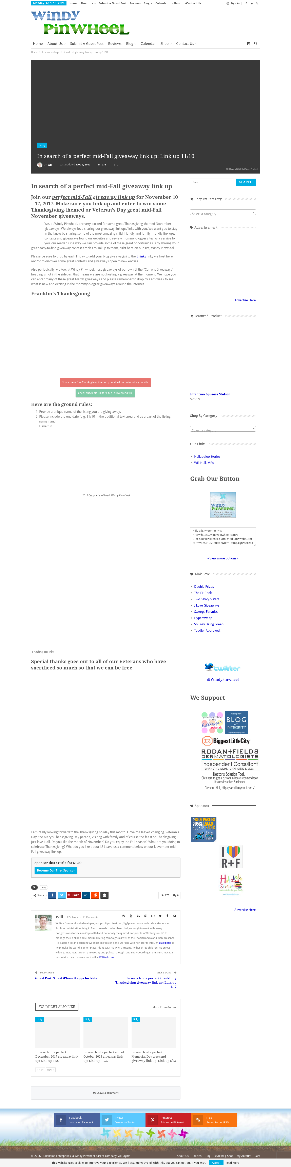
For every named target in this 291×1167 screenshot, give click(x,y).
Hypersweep (203, 618)
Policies (196, 1155)
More (188, 3)
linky (43, 887)
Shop (177, 3)
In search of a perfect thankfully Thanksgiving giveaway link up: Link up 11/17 (145, 982)
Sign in (233, 3)
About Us (86, 3)
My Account (244, 1155)
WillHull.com (106, 957)
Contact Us (185, 43)
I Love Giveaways (206, 605)
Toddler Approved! (207, 630)
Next (50, 1070)
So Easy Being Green (209, 624)
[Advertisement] (231, 829)
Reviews (135, 3)
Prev (40, 1070)
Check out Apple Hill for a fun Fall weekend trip (105, 392)
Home (73, 3)
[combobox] (223, 212)
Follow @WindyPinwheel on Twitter (223, 664)
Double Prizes (204, 587)
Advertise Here (245, 300)
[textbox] (223, 214)
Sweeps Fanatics (206, 612)
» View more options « (223, 558)
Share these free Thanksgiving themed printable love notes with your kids (105, 382)
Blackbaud (165, 942)
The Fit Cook (203, 593)
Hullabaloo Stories (207, 457)
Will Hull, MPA (204, 463)
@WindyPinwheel (223, 679)
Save (76, 895)
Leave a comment (105, 1092)
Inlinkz (141, 256)
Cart (257, 1155)
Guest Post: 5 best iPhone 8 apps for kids (66, 978)
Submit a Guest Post (113, 3)
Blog (147, 3)
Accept (216, 1162)
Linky (42, 145)
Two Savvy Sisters (206, 599)
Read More (232, 1162)
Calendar (161, 3)
